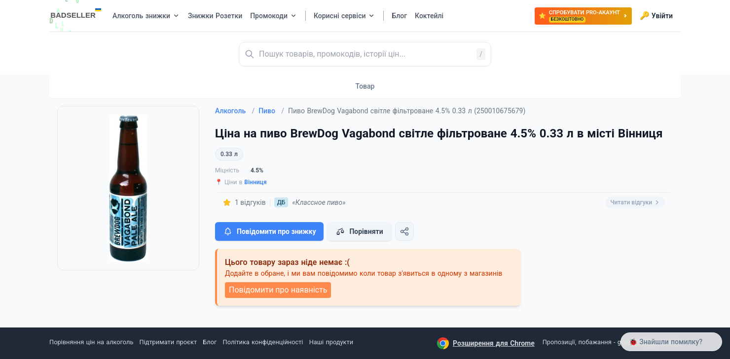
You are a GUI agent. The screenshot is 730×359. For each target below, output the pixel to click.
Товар (365, 86)
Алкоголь (235, 111)
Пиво (271, 111)
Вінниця (255, 182)
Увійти (656, 16)
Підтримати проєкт (168, 342)
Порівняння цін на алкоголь (91, 342)
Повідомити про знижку (269, 231)
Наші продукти (331, 342)
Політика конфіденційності (263, 342)
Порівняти (359, 231)
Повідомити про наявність (278, 289)
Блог (210, 342)
